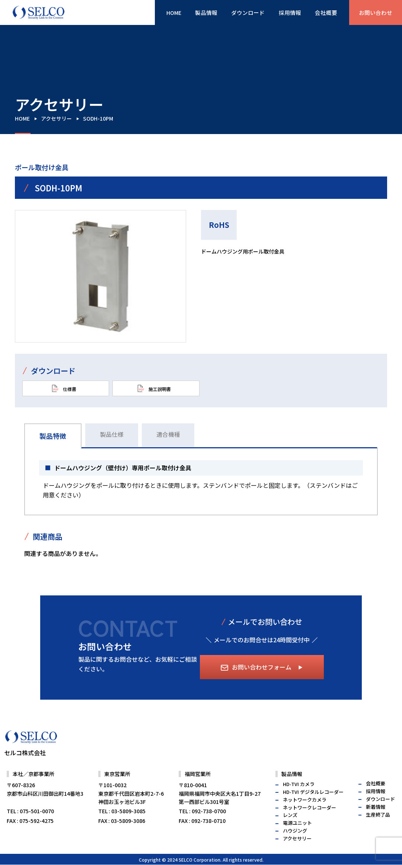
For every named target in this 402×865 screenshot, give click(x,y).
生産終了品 (378, 830)
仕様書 (64, 388)
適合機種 (170, 434)
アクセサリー (56, 118)
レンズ (290, 831)
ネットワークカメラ (304, 815)
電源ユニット (297, 839)
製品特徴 (53, 436)
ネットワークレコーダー (309, 823)
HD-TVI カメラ (299, 800)
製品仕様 (113, 434)
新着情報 (375, 822)
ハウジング (295, 846)
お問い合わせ (374, 12)
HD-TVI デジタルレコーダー (313, 808)
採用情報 (285, 12)
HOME (164, 12)
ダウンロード (242, 12)
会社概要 (323, 12)
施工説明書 (154, 388)
